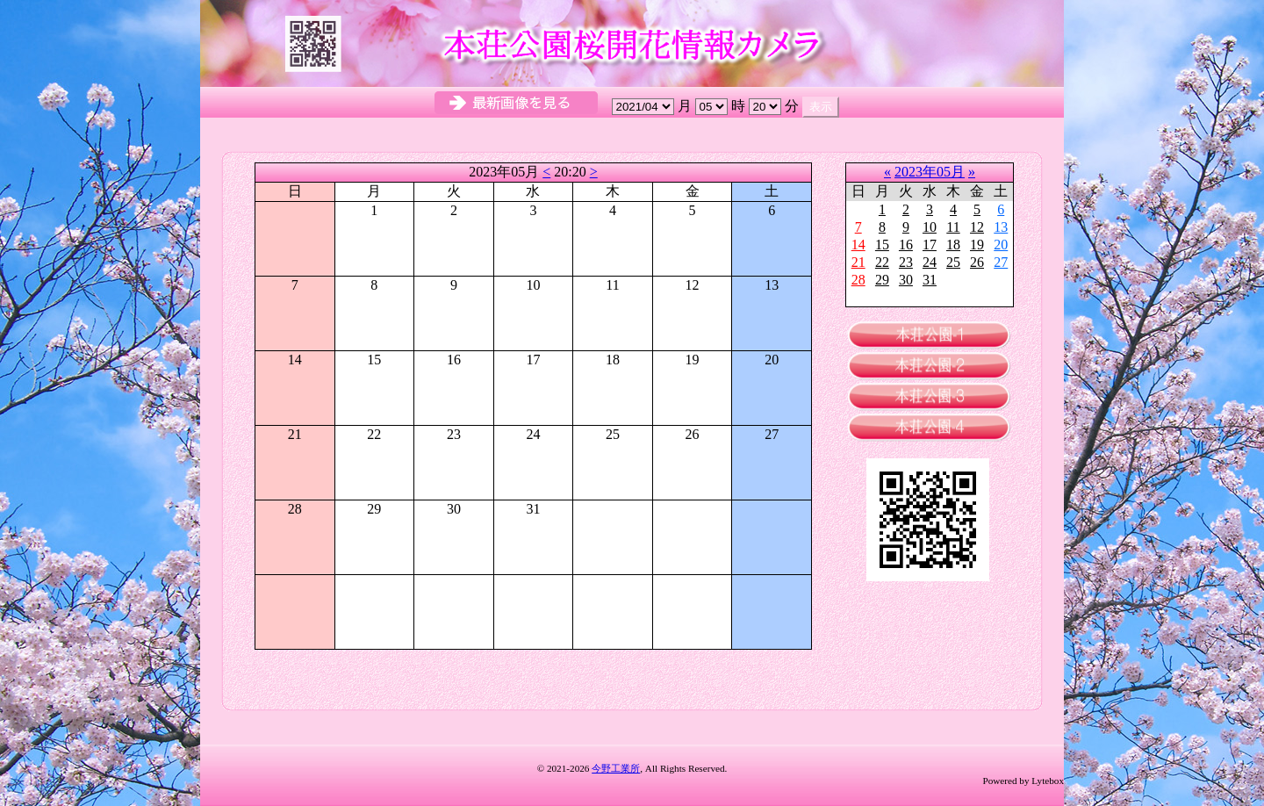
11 (952, 226)
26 (977, 262)
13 (1001, 226)
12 (977, 226)
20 (1001, 244)
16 (906, 244)
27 (1001, 262)
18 (953, 244)
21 (858, 262)
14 (858, 244)
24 (930, 262)
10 (930, 226)
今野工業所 (616, 768)
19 (977, 244)
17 (930, 244)
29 (882, 279)
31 (930, 279)
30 (906, 279)
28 (858, 279)
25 (953, 262)
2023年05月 (929, 171)
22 (882, 262)
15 (882, 244)
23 (906, 262)
